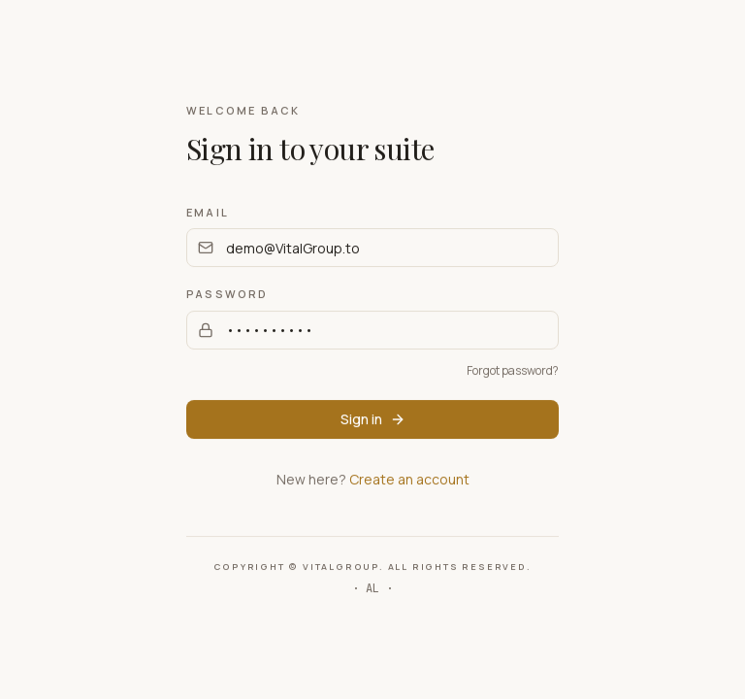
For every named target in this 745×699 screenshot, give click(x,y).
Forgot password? (513, 370)
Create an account (409, 479)
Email (207, 212)
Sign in (372, 419)
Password (227, 293)
